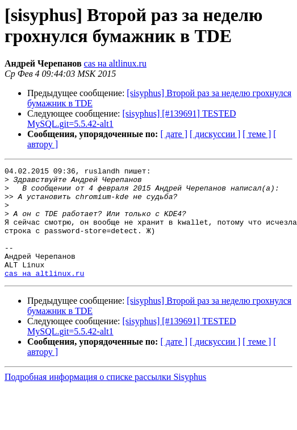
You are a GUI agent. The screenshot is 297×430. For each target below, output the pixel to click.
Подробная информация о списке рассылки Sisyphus (105, 399)
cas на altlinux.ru (115, 63)
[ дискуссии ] (215, 134)
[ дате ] (173, 134)
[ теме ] (256, 134)
